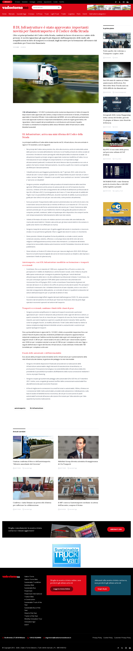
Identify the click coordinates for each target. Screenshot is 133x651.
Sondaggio (32, 2)
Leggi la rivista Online (61, 589)
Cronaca (31, 14)
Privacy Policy (97, 638)
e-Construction (29, 599)
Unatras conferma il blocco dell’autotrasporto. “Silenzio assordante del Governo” (32, 462)
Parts (78, 14)
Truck (47, 14)
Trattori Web (29, 597)
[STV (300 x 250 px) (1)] (67, 555)
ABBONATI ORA (116, 529)
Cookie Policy (108, 638)
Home (4, 14)
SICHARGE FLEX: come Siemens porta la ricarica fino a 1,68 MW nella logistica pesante (116, 184)
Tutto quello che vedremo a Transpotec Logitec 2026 (114, 52)
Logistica (71, 14)
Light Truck (55, 14)
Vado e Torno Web (31, 579)
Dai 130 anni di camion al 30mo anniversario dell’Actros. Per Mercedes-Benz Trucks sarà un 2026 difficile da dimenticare (116, 84)
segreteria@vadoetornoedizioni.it (57, 638)
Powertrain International (33, 594)
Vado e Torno (29, 576)
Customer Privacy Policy (122, 638)
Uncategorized (122, 92)
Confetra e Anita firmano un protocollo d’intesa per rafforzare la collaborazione (32, 504)
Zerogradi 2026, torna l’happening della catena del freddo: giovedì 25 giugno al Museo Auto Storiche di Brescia (117, 119)
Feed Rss (61, 2)
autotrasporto (20, 408)
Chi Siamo (17, 2)
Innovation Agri (29, 622)
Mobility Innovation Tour (33, 619)
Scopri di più (102, 589)
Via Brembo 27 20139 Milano (13, 638)
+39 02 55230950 (34, 638)
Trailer (63, 14)
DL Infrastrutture (36, 408)
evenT (26, 625)
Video (119, 159)
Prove (116, 159)
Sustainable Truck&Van (32, 582)
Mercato (12, 14)
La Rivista (39, 2)
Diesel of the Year (30, 613)
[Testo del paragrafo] (109, 7)
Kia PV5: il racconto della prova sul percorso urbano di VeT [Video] (116, 152)
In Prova (39, 14)
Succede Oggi (21, 14)
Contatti (55, 2)
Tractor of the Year (31, 616)
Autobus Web (29, 585)
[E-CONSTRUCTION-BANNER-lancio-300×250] (117, 213)
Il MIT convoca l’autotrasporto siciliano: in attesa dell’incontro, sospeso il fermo (78, 504)
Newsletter (25, 2)
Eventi (85, 14)
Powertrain (28, 591)
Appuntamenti (47, 2)
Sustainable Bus (30, 588)
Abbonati (7, 2)
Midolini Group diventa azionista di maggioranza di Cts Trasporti (78, 462)
